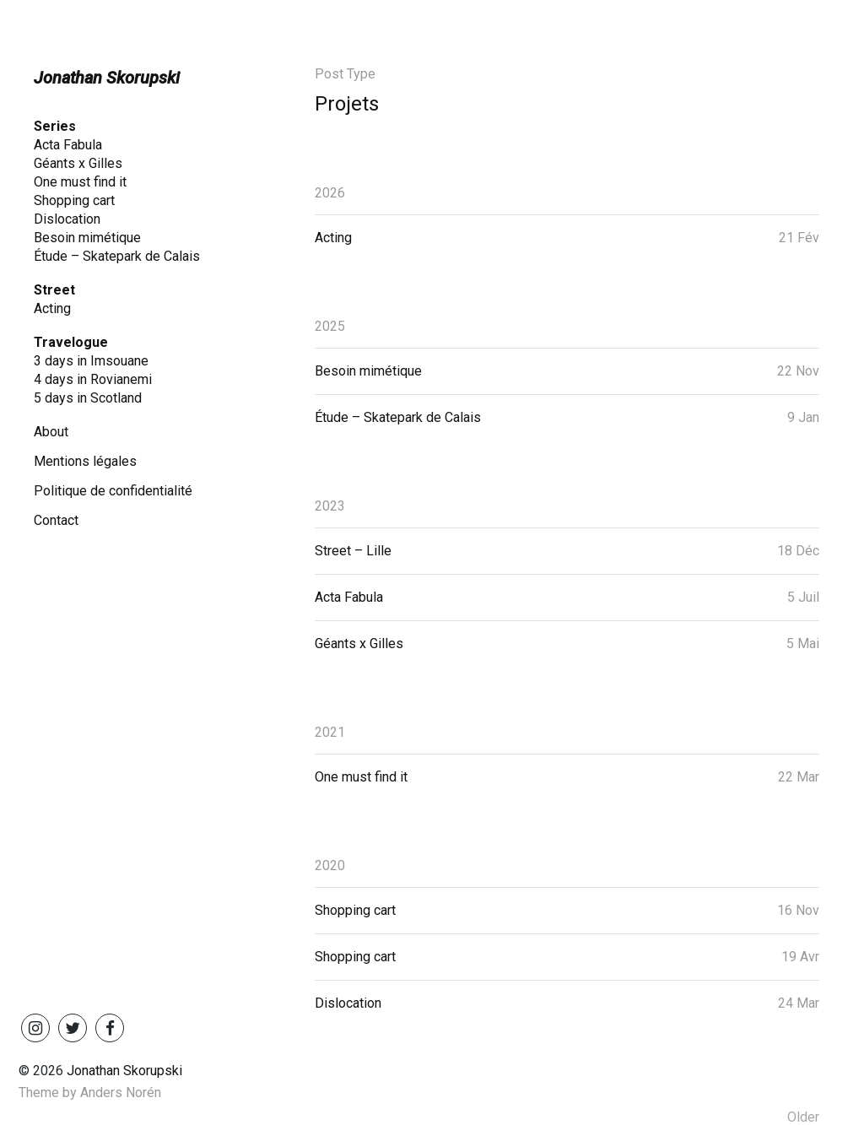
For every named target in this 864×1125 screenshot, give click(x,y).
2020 (330, 865)
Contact (56, 520)
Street (54, 290)
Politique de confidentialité (113, 491)
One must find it (80, 182)
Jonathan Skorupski (107, 78)
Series (55, 126)
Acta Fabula (68, 145)
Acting (52, 308)
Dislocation (67, 219)
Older (803, 1117)
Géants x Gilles (78, 163)
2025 (330, 326)
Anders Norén (120, 1092)
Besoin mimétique (87, 238)
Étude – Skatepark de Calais (117, 256)
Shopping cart (74, 200)
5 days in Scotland (88, 398)
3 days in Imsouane (91, 361)
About (51, 432)
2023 (330, 506)
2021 (330, 732)
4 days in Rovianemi (93, 379)
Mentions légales (85, 461)
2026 (330, 193)
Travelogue (71, 342)
